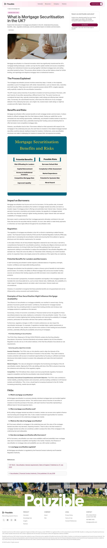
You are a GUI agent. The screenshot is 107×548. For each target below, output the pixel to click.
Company (57, 4)
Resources (48, 4)
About (45, 515)
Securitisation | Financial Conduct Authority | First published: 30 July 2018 (32, 473)
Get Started (85, 25)
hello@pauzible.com (91, 522)
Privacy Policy (69, 515)
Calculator (40, 4)
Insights (25, 521)
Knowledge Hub (27, 518)
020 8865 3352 (90, 519)
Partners (64, 4)
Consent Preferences (70, 521)
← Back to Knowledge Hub (13, 8)
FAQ (45, 518)
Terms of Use (68, 518)
